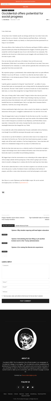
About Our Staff (25, 396)
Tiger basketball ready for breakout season (39, 218)
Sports (27, 394)
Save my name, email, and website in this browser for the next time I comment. (23, 296)
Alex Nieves (6, 19)
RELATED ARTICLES (8, 226)
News (5, 394)
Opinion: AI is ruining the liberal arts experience (27, 247)
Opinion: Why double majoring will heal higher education (30, 230)
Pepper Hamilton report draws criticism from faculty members (13, 218)
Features (10, 394)
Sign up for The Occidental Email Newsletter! (25, 1)
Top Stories (11, 10)
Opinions (4, 10)
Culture (16, 394)
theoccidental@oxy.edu (29, 375)
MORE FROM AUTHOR (22, 226)
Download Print (42, 394)
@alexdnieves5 (24, 182)
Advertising (33, 394)
